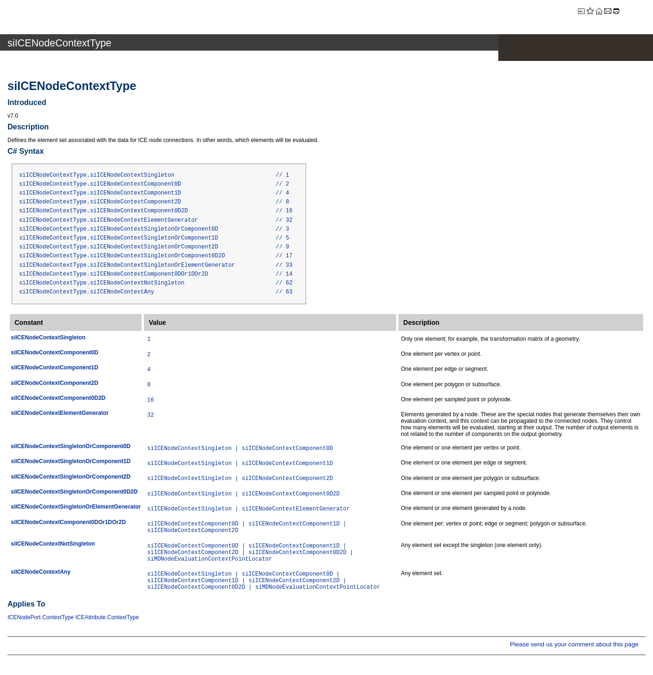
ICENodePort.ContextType (41, 617)
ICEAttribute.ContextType (107, 617)
